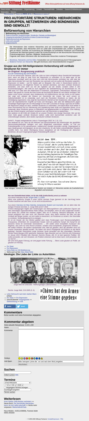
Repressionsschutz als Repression (18, 39)
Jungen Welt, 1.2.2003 (36, 197)
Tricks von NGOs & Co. (23, 14)
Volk (21, 301)
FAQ (61, 419)
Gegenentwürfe (11, 43)
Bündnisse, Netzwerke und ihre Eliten (23, 60)
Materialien (5, 12)
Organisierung (29, 9)
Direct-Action (5, 9)
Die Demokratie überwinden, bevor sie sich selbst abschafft (19, 404)
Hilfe (16, 375)
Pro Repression (12, 248)
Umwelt (39, 9)
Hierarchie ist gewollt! (41, 14)
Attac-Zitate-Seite (27, 252)
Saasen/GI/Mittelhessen (73, 9)
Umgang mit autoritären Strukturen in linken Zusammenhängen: (28, 37)
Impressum (56, 419)
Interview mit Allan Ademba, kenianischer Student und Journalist (39, 205)
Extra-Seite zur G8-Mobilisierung (18, 250)
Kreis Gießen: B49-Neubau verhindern (18, 401)
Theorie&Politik (49, 9)
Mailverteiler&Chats (19, 407)
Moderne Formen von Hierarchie (21, 62)
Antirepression (17, 9)
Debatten (59, 9)
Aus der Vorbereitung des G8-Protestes (22, 74)
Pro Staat (10, 246)
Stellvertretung (12, 301)
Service (13, 12)
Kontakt (50, 419)
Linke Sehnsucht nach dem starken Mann (21, 294)
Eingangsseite (24, 300)
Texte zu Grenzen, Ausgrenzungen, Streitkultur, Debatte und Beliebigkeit (31, 35)
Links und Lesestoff (12, 41)
